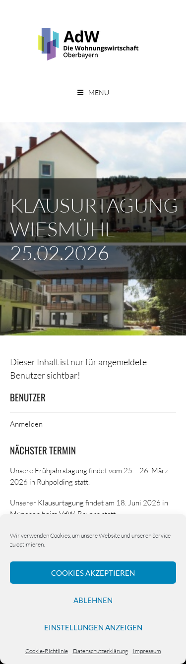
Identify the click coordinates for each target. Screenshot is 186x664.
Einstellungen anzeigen (93, 627)
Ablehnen (93, 600)
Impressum (147, 651)
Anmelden (26, 423)
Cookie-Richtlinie (46, 651)
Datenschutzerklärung (100, 651)
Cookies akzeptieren (93, 572)
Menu (98, 92)
